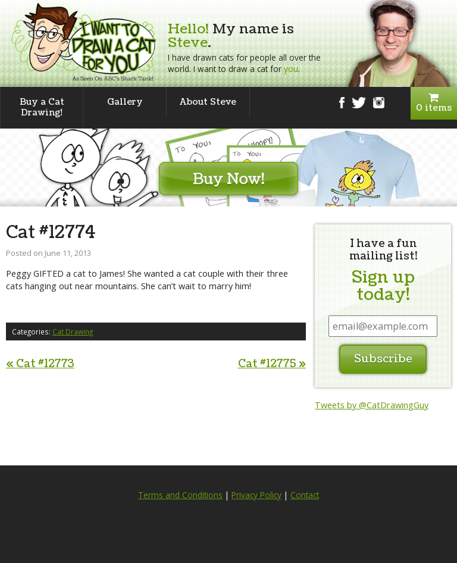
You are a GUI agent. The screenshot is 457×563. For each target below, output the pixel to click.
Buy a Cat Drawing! (42, 107)
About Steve (208, 102)
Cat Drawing (72, 331)
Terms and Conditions (180, 495)
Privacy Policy (256, 495)
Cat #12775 (272, 363)
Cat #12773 (40, 363)
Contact (304, 495)
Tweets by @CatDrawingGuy (371, 405)
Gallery (125, 102)
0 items (434, 103)
